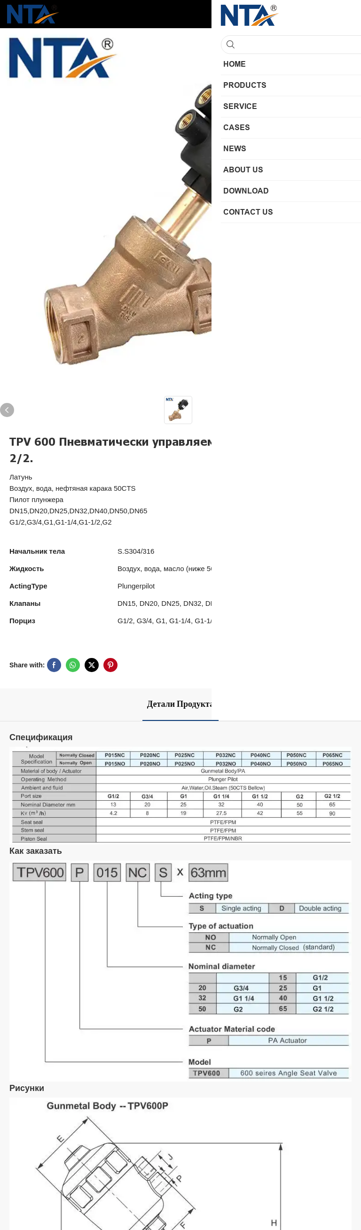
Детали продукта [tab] (180, 704)
